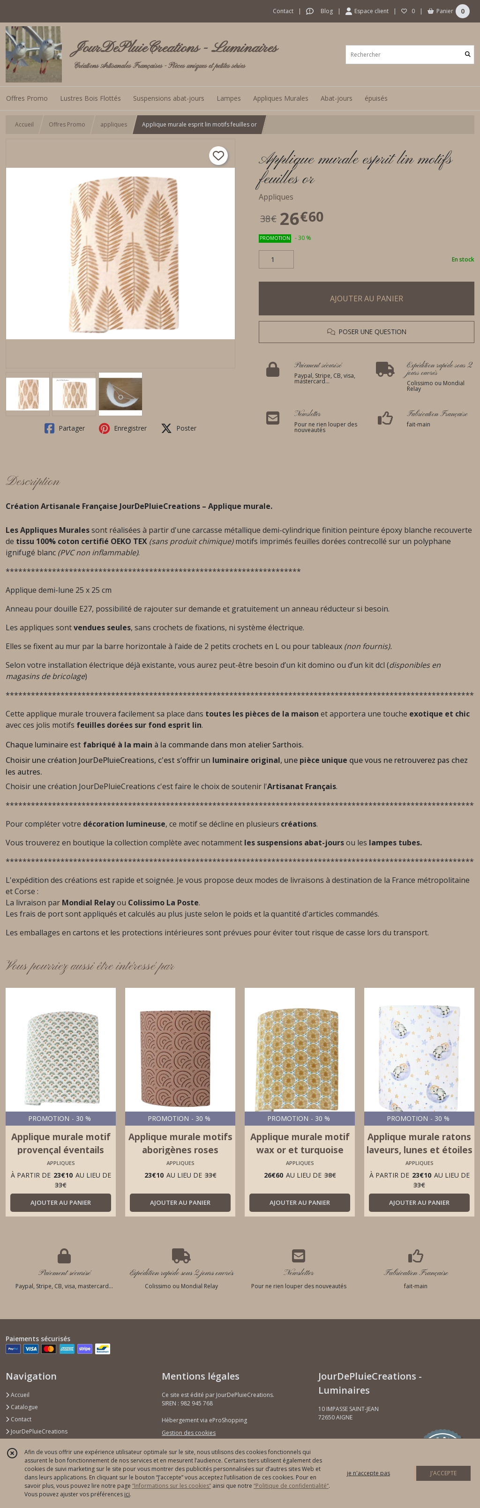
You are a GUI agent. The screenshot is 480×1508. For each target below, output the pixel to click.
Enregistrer (123, 428)
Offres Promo (67, 124)
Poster (178, 428)
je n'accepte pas (368, 1473)
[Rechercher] (468, 54)
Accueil (24, 124)
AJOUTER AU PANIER (366, 298)
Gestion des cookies (189, 1433)
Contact (283, 11)
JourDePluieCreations (37, 1431)
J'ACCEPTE (443, 1473)
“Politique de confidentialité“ (291, 1486)
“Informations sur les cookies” (171, 1486)
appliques (113, 124)
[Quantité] (276, 259)
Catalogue (22, 1407)
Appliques (276, 197)
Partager (65, 428)
